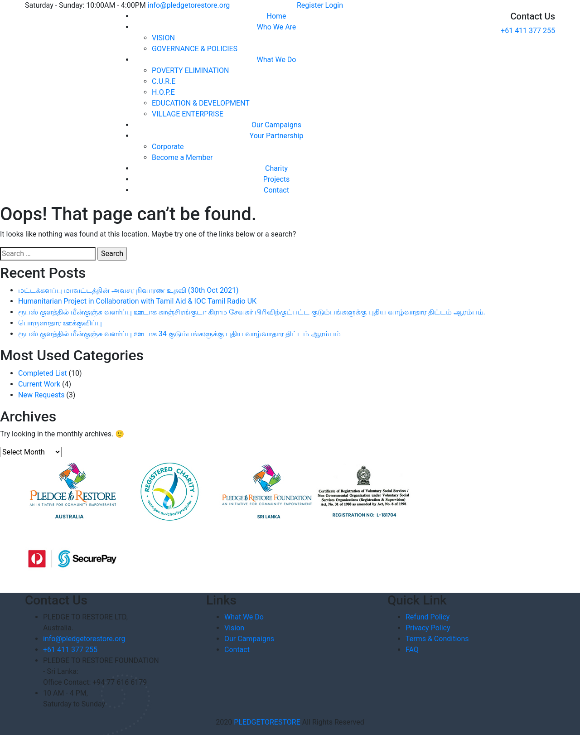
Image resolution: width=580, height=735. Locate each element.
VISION (163, 38)
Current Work (39, 384)
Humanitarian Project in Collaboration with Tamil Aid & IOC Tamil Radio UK (137, 301)
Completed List (42, 373)
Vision (234, 628)
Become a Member (182, 157)
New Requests (41, 395)
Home (276, 16)
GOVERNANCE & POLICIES (194, 48)
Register (310, 5)
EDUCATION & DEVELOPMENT (201, 103)
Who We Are (276, 27)
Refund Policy (428, 617)
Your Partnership (277, 135)
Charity (276, 168)
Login (334, 5)
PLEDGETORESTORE (267, 722)
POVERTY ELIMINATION (190, 70)
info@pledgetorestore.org (189, 5)
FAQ (412, 649)
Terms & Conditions (437, 638)
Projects (276, 179)
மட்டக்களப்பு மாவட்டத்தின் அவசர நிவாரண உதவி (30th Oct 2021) (128, 290)
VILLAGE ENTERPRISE (187, 114)
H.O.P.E (163, 92)
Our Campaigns (276, 125)
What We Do (276, 59)
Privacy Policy (428, 628)
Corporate (168, 146)
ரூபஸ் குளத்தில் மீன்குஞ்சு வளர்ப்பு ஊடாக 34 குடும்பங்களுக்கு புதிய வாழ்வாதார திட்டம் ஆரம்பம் (179, 333)
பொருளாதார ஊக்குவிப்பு (60, 323)
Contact (276, 190)
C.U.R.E (163, 81)
